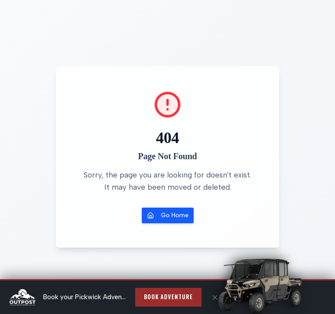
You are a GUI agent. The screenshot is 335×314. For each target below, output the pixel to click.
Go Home (167, 215)
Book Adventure (168, 297)
